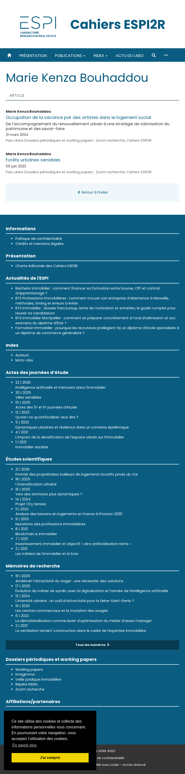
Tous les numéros (92, 645)
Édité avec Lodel (106, 764)
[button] (153, 55)
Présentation (33, 55)
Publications (70, 55)
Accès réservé (134, 764)
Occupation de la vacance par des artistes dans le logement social (78, 117)
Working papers (29, 669)
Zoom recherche (29, 689)
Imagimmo (25, 674)
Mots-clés (24, 360)
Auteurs (22, 355)
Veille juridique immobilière (38, 679)
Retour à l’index (92, 192)
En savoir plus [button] (24, 745)
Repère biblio (26, 684)
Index (100, 55)
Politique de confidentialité (38, 238)
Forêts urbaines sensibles (33, 160)
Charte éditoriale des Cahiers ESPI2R (46, 265)
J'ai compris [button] (50, 758)
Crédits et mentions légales (39, 243)
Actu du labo (130, 55)
